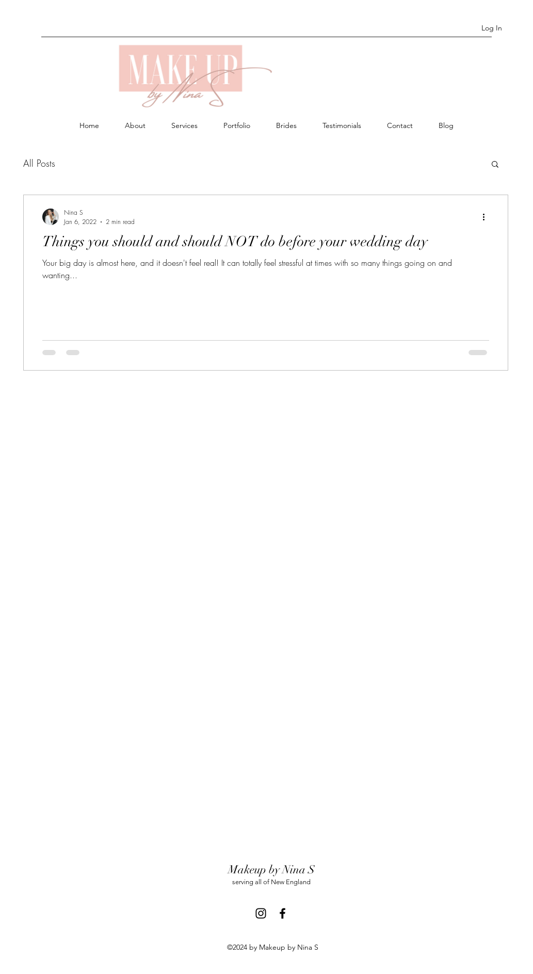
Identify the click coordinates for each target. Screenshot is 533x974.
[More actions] (487, 217)
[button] (495, 164)
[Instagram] (261, 913)
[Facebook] (282, 913)
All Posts (39, 163)
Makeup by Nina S (271, 869)
